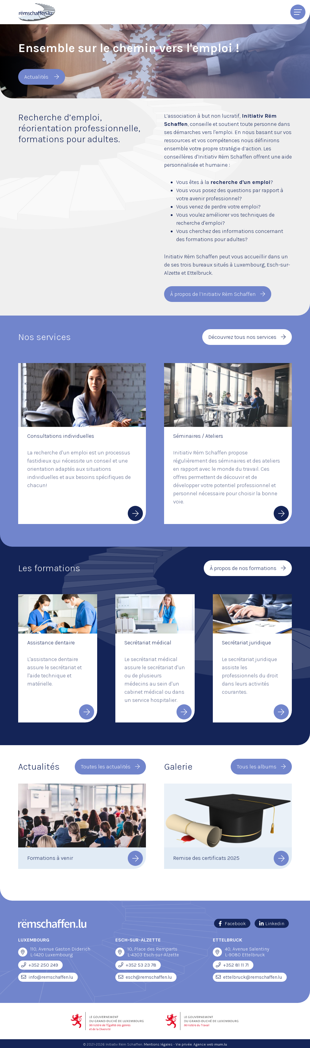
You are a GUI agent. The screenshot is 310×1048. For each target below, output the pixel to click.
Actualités (37, 77)
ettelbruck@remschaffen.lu (252, 975)
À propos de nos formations (243, 567)
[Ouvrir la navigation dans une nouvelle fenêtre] (22, 950)
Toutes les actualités (105, 765)
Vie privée (184, 1043)
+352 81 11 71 (236, 963)
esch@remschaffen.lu (149, 975)
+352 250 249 (43, 963)
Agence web (203, 1043)
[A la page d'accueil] (36, 12)
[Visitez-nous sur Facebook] (232, 921)
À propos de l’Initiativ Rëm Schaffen (213, 293)
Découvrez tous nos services (242, 336)
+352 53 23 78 (141, 963)
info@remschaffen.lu (50, 975)
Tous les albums (256, 765)
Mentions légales (158, 1043)
